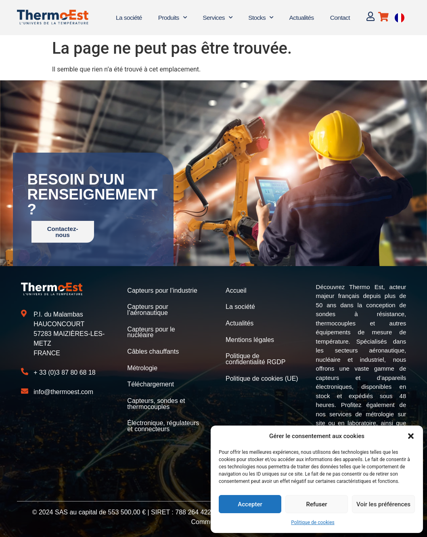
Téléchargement (150, 382)
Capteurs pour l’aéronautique (147, 309)
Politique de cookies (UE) (262, 376)
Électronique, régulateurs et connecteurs (163, 423)
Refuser (316, 504)
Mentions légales (250, 339)
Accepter (250, 504)
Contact (340, 17)
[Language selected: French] (399, 17)
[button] (411, 436)
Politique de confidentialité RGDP (256, 358)
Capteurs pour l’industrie (162, 290)
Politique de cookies (312, 522)
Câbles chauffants (153, 350)
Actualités (301, 17)
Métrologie (142, 366)
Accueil (236, 290)
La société (129, 17)
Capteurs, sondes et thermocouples (156, 401)
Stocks (260, 17)
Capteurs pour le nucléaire (151, 331)
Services (217, 17)
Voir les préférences (383, 504)
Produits (172, 17)
